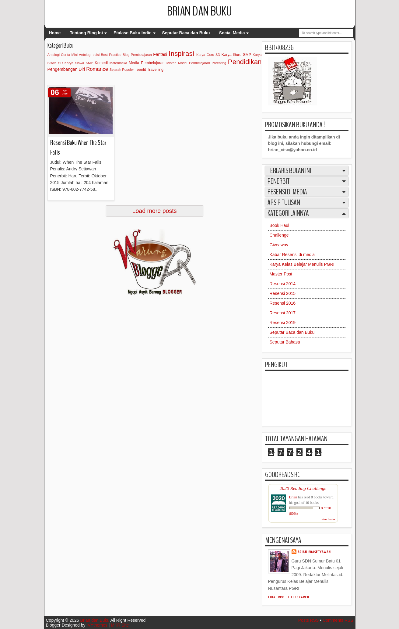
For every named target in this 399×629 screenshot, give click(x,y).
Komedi (101, 63)
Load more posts (154, 210)
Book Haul (279, 225)
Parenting (219, 63)
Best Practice (111, 54)
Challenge (279, 235)
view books (328, 519)
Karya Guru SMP (236, 55)
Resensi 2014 (283, 283)
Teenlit (140, 69)
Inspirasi (181, 53)
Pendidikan (245, 62)
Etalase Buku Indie (132, 32)
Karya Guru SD (208, 54)
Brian (293, 497)
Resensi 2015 (283, 293)
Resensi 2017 (283, 312)
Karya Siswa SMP (79, 63)
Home (55, 32)
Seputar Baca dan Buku (186, 32)
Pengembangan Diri (66, 69)
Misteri (171, 63)
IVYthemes (96, 625)
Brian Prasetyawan (314, 552)
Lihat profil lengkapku (289, 597)
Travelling (155, 69)
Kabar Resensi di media (292, 254)
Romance (97, 69)
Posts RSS (308, 620)
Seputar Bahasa (285, 342)
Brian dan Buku (199, 11)
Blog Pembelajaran (137, 54)
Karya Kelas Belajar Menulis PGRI (302, 264)
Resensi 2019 (283, 322)
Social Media (232, 32)
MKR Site (120, 625)
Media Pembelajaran (147, 63)
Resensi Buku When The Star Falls (78, 147)
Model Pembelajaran (194, 63)
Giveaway (279, 244)
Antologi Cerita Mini (62, 54)
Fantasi (160, 54)
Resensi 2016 (283, 303)
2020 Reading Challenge (303, 488)
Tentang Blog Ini (86, 32)
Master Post (281, 274)
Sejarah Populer (122, 69)
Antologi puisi (89, 54)
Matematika (118, 63)
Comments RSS (338, 620)
